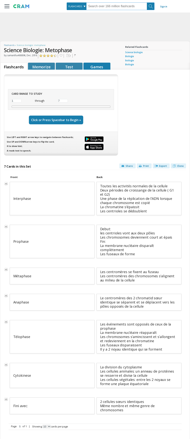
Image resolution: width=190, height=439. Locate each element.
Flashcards (9, 45)
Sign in (163, 6)
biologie (129, 60)
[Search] (150, 6)
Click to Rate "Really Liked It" (52, 56)
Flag (75, 56)
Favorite (61, 56)
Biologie (129, 56)
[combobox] (76, 6)
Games (96, 66)
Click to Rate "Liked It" (48, 56)
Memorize (41, 66)
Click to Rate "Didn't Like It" (44, 56)
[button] (7, 6)
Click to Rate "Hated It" (41, 56)
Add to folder (68, 56)
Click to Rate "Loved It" (55, 56)
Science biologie (133, 52)
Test (69, 66)
